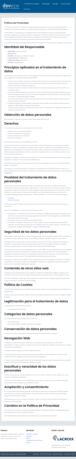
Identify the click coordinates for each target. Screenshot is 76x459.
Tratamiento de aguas (31, 4)
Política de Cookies (45, 229)
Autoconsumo (66, 4)
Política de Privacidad (13, 202)
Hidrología (46, 4)
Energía (55, 4)
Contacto (27, 9)
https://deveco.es (63, 29)
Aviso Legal (11, 200)
